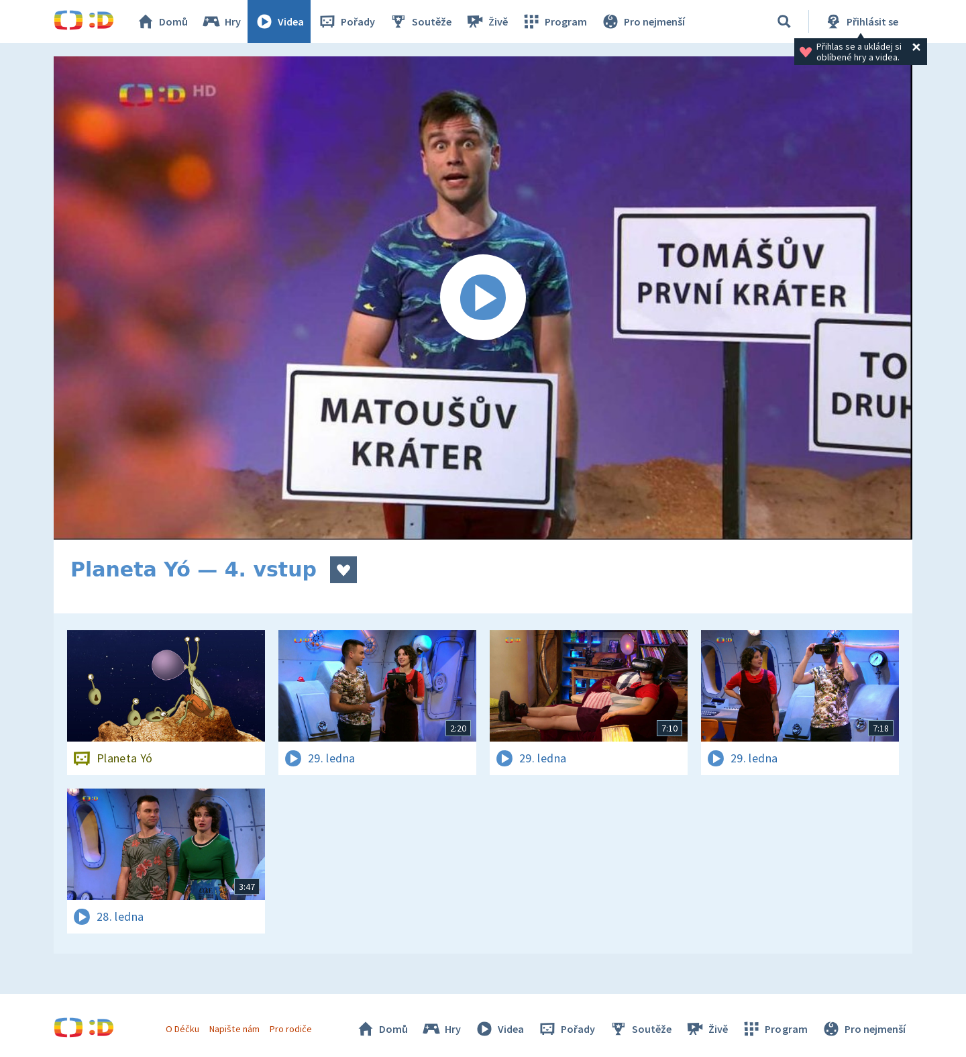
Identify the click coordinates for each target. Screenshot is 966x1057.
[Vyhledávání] (784, 21)
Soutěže (419, 21)
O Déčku (182, 1029)
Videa (279, 21)
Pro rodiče (291, 1029)
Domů (162, 21)
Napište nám (234, 1029)
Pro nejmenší (642, 21)
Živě (486, 21)
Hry (221, 21)
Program (554, 21)
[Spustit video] (483, 298)
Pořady (346, 21)
